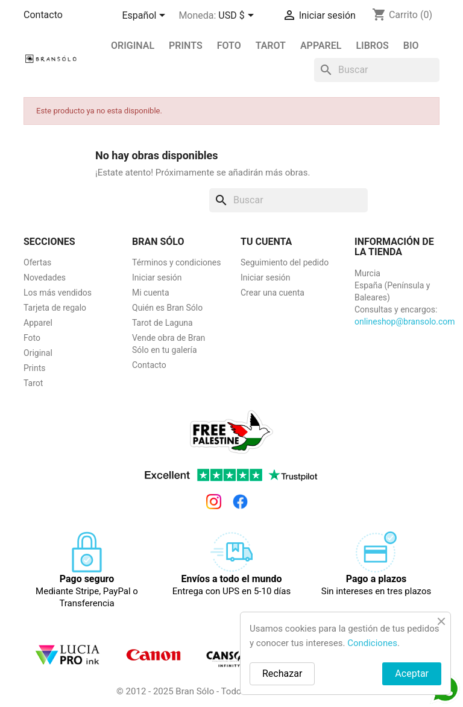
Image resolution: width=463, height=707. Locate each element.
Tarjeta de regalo (55, 307)
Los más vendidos (58, 292)
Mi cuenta (150, 292)
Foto (229, 45)
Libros (372, 45)
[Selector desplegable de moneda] (237, 16)
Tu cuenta (266, 241)
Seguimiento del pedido (285, 262)
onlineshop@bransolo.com (404, 321)
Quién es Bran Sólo (167, 307)
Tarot (271, 45)
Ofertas (37, 262)
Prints (35, 368)
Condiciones (372, 643)
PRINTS (186, 45)
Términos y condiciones (176, 262)
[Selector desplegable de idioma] (146, 16)
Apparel (321, 45)
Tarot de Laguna (162, 323)
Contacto (43, 15)
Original (132, 45)
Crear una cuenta (272, 292)
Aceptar (412, 673)
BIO (411, 45)
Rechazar (282, 673)
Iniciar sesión (157, 277)
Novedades (45, 277)
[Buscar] (376, 70)
